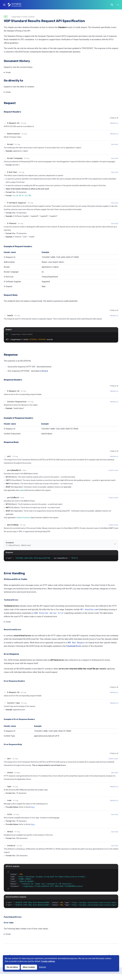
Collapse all (114, 118)
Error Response (11, 654)
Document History (17, 61)
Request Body (11, 295)
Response (11, 354)
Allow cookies (29, 967)
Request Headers (12, 112)
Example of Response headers (18, 418)
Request (10, 103)
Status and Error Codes (15, 579)
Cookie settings (48, 961)
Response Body (11, 442)
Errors (44, 371)
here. (33, 807)
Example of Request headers (18, 246)
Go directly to (13, 80)
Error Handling (14, 573)
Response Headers (13, 380)
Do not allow (12, 967)
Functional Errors (73, 646)
